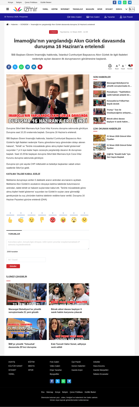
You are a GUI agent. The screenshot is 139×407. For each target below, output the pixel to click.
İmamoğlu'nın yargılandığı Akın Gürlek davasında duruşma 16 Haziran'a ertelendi (63, 24)
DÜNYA (119, 9)
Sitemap (49, 392)
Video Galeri (74, 17)
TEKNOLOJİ (78, 9)
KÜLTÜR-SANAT (15, 366)
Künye (10, 2)
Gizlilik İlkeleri (45, 2)
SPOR (99, 9)
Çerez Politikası (31, 2)
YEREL (45, 9)
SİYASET (109, 9)
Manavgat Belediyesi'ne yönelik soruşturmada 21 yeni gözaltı (25, 310)
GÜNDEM (24, 24)
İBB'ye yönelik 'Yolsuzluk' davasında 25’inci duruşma (22, 345)
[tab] (14, 233)
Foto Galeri (92, 17)
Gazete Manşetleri (100, 370)
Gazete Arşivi (77, 370)
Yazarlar (109, 17)
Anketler (96, 362)
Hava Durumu (99, 366)
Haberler (14, 24)
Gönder (13, 266)
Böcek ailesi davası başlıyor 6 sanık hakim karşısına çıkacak (66, 310)
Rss (43, 392)
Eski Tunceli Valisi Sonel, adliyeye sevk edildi (68, 345)
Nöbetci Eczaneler (100, 374)
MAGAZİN (90, 9)
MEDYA (31, 366)
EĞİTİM (55, 9)
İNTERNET (65, 9)
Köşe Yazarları (56, 370)
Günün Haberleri (78, 366)
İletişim (19, 2)
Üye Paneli (126, 17)
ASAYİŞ (11, 362)
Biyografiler (54, 374)
